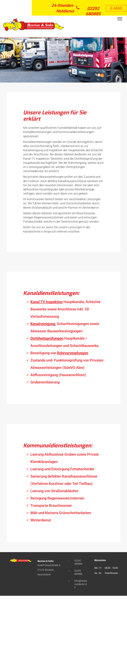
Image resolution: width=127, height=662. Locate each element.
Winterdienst (40, 520)
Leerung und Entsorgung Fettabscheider (62, 469)
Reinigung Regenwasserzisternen (57, 498)
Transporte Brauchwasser (51, 505)
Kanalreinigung (42, 324)
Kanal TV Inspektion (46, 302)
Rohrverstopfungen (72, 353)
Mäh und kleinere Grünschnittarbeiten (60, 513)
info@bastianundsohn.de (80, 584)
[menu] (119, 18)
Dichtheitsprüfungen (46, 338)
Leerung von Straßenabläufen (54, 491)
